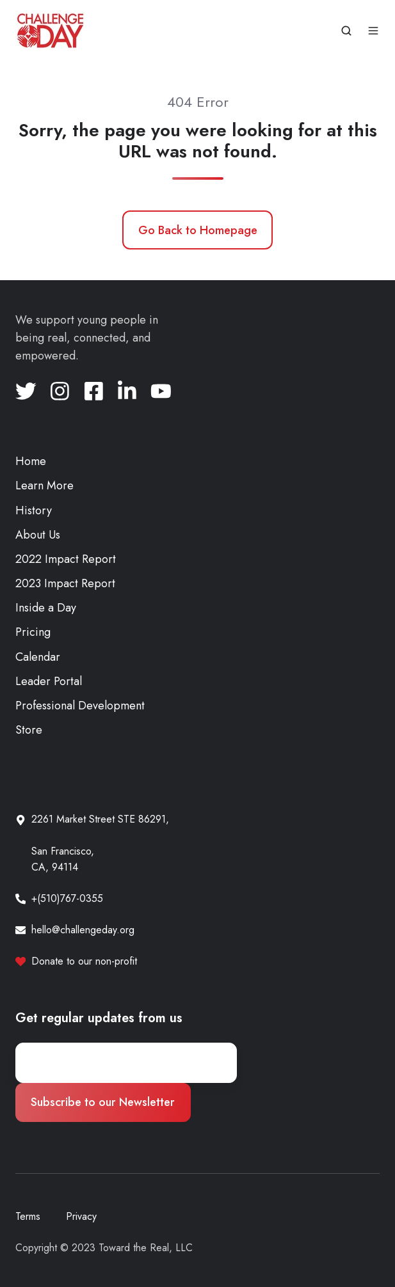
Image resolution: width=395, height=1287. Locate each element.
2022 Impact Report (65, 559)
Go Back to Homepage (197, 230)
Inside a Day (45, 607)
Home (30, 461)
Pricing (33, 632)
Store (28, 730)
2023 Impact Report (65, 583)
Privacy (81, 1216)
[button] (346, 30)
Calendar (37, 657)
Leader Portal (48, 681)
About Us (37, 534)
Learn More (44, 485)
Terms (27, 1216)
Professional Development (80, 705)
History (33, 510)
